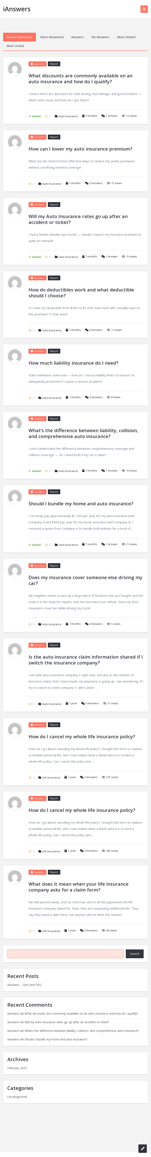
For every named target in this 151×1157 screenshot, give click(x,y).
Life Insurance (51, 777)
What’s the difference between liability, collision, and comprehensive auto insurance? (82, 1031)
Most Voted (15, 46)
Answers (77, 37)
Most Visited (126, 37)
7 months (91, 116)
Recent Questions (20, 37)
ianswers (13, 1013)
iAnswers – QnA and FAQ (24, 985)
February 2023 (17, 1068)
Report (54, 64)
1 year (73, 703)
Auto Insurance (68, 116)
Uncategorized (17, 1097)
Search (134, 954)
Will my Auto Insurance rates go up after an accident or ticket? (67, 1022)
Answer (109, 116)
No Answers (100, 37)
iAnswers (16, 9)
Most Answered (51, 37)
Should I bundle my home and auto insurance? (56, 1039)
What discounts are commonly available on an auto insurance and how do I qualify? (81, 1013)
